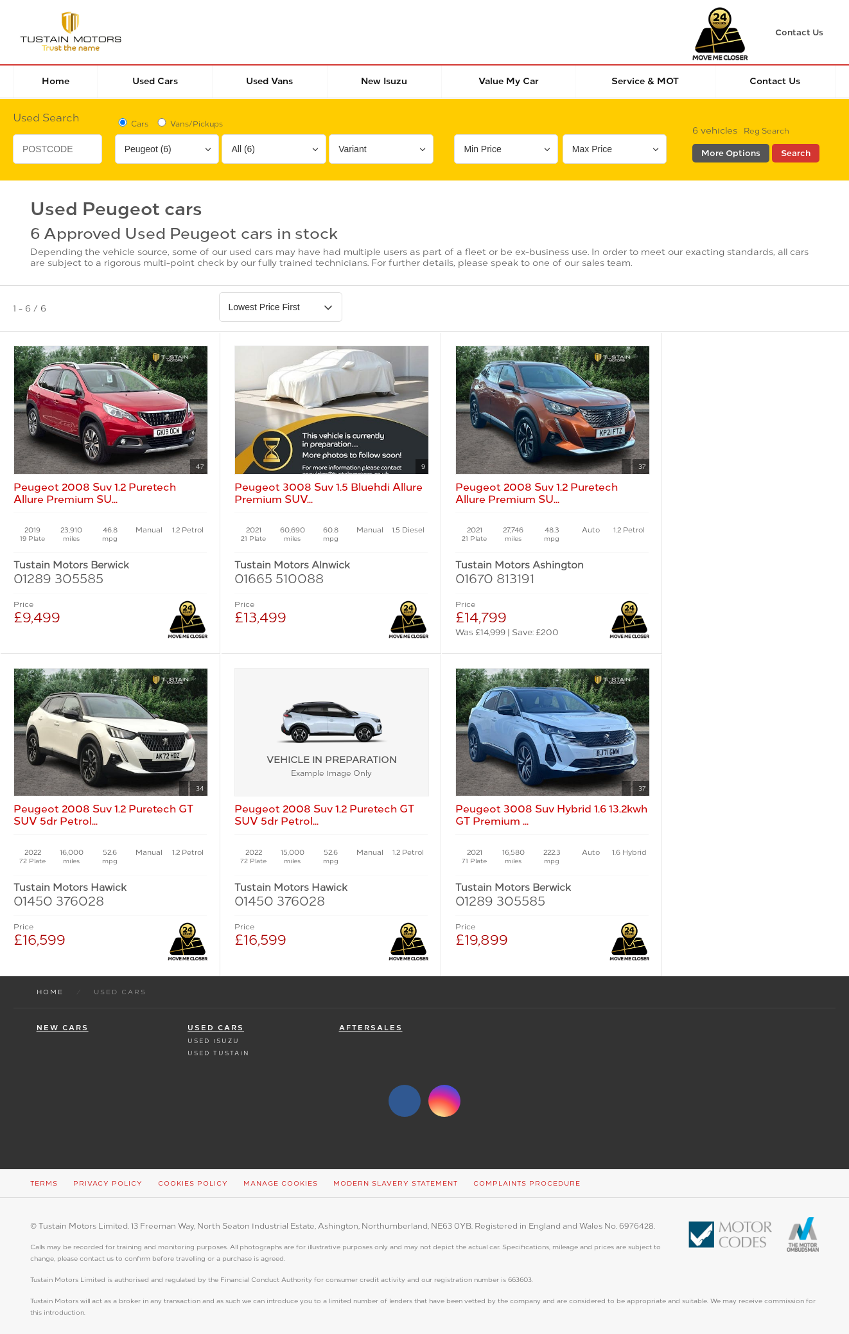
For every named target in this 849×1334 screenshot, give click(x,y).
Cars (132, 123)
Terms (44, 1170)
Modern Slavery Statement (395, 1170)
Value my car (508, 81)
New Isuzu (384, 81)
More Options (730, 153)
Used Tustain (218, 1039)
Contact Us (774, 81)
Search (795, 153)
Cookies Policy (193, 1170)
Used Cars (155, 81)
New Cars (63, 1014)
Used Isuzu (214, 1027)
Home (55, 81)
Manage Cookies (280, 1170)
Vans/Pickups (189, 123)
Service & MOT (645, 81)
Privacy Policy (108, 1170)
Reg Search (766, 131)
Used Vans (269, 81)
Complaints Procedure (527, 1170)
